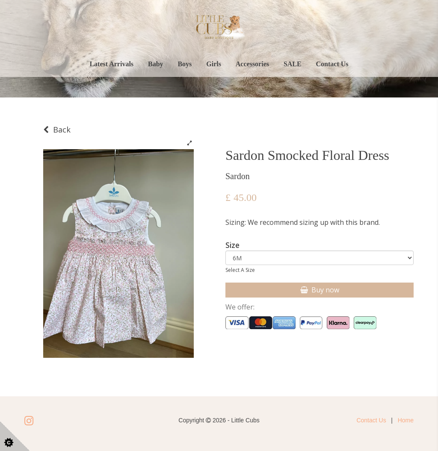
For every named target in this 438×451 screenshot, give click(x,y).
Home (406, 420)
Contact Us (332, 64)
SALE (293, 64)
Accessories (252, 64)
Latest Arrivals (111, 64)
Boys (185, 64)
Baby (155, 64)
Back (57, 129)
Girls (213, 64)
